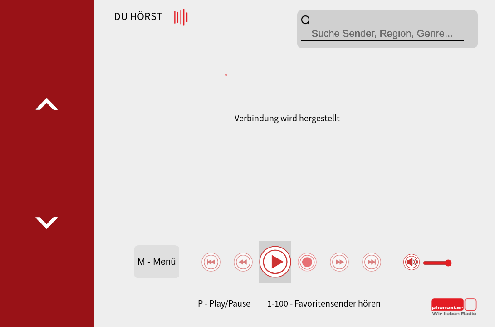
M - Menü (156, 262)
